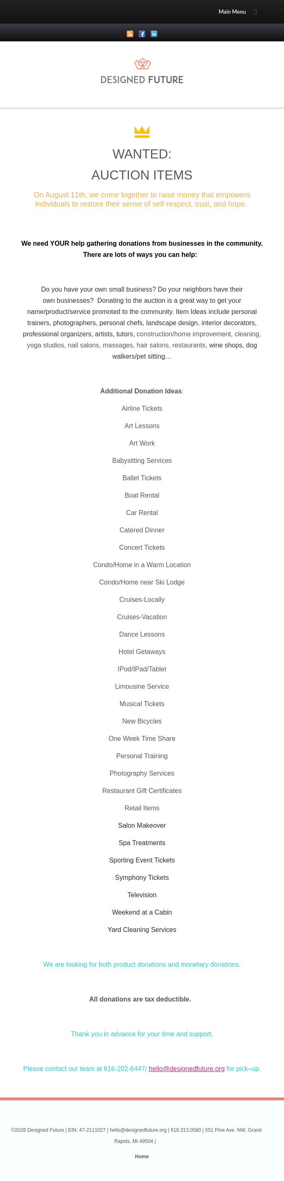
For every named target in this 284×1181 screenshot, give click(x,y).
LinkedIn (154, 34)
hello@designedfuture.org (186, 1068)
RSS (130, 34)
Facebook (142, 34)
